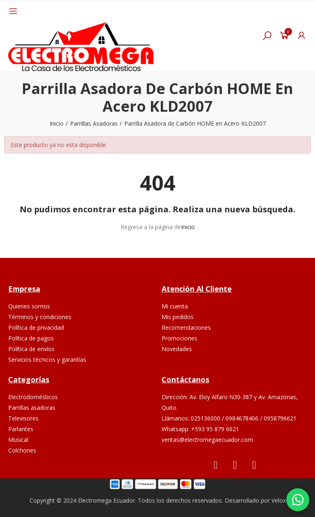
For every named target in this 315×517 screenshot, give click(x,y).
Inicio (188, 227)
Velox (279, 500)
